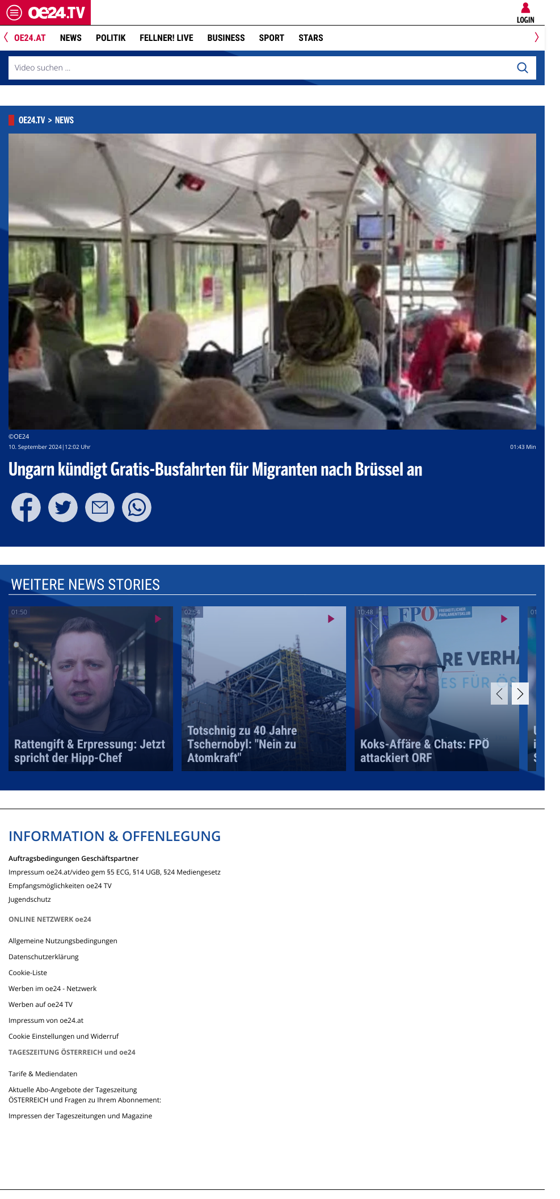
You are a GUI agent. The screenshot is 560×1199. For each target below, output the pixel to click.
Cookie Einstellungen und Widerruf (64, 1036)
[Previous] (10, 38)
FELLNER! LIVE (166, 37)
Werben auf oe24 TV (41, 1004)
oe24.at (30, 37)
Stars (310, 37)
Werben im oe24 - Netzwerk (52, 988)
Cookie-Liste (28, 972)
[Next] (535, 38)
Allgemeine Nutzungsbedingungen (63, 941)
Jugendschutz (30, 898)
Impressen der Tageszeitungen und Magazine (80, 1116)
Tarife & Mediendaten (43, 1074)
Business (226, 37)
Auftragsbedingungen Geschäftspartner (73, 858)
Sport (272, 37)
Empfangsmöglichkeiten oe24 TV (60, 885)
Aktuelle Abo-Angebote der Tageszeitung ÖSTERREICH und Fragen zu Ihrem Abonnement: (85, 1095)
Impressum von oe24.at (46, 1020)
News (71, 37)
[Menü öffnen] (14, 12)
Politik (110, 37)
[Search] (522, 68)
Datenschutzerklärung (44, 956)
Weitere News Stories (85, 585)
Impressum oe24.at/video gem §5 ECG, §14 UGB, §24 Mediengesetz (115, 871)
